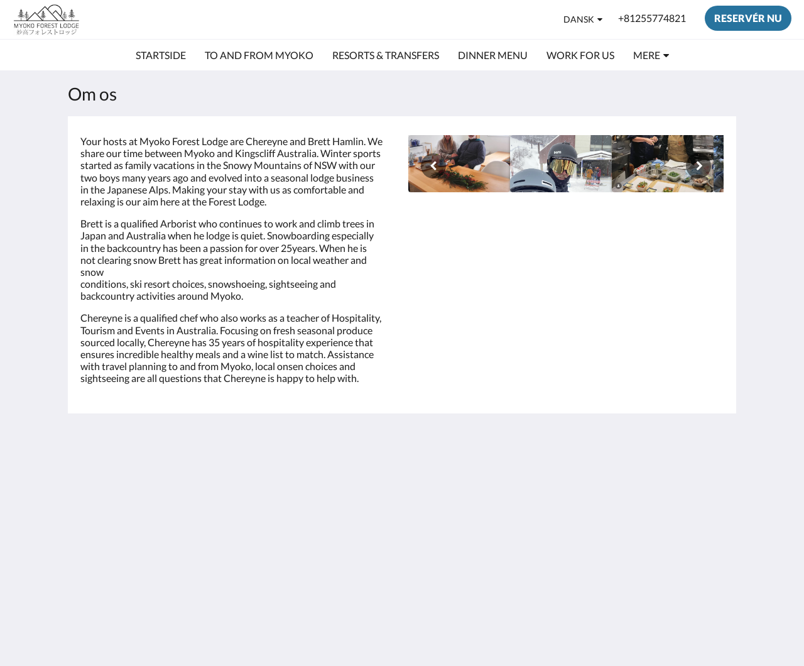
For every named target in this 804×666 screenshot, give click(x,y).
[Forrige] (433, 165)
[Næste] (698, 165)
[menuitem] (161, 55)
